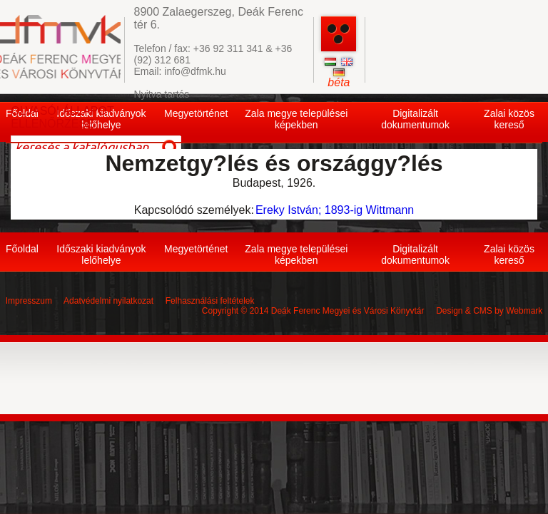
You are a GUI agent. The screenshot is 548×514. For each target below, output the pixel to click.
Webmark (524, 311)
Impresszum (29, 301)
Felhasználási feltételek (210, 301)
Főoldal (22, 249)
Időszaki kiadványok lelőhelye (101, 254)
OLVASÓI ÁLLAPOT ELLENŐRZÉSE (62, 117)
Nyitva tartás (162, 94)
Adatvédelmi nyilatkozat (108, 301)
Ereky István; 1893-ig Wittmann (334, 210)
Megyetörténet (196, 113)
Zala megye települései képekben (296, 119)
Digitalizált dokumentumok (415, 119)
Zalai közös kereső (509, 119)
